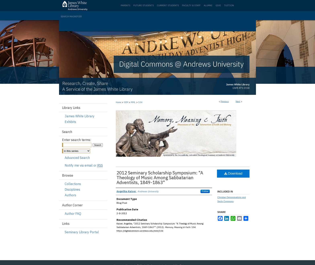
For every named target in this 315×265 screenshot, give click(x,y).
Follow (205, 191)
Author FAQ (73, 214)
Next (238, 101)
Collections (73, 184)
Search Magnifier (71, 16)
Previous (225, 101)
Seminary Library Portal (82, 232)
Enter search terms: (76, 140)
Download (233, 173)
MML (133, 102)
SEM (126, 102)
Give (218, 5)
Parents (125, 5)
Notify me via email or (84, 165)
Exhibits (70, 122)
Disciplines (72, 189)
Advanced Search (77, 158)
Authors (70, 195)
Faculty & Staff (191, 5)
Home (118, 102)
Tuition (229, 5)
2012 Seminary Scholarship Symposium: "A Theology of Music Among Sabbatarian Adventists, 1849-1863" (160, 177)
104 (140, 102)
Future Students (143, 5)
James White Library (79, 116)
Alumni (208, 5)
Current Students (168, 5)
